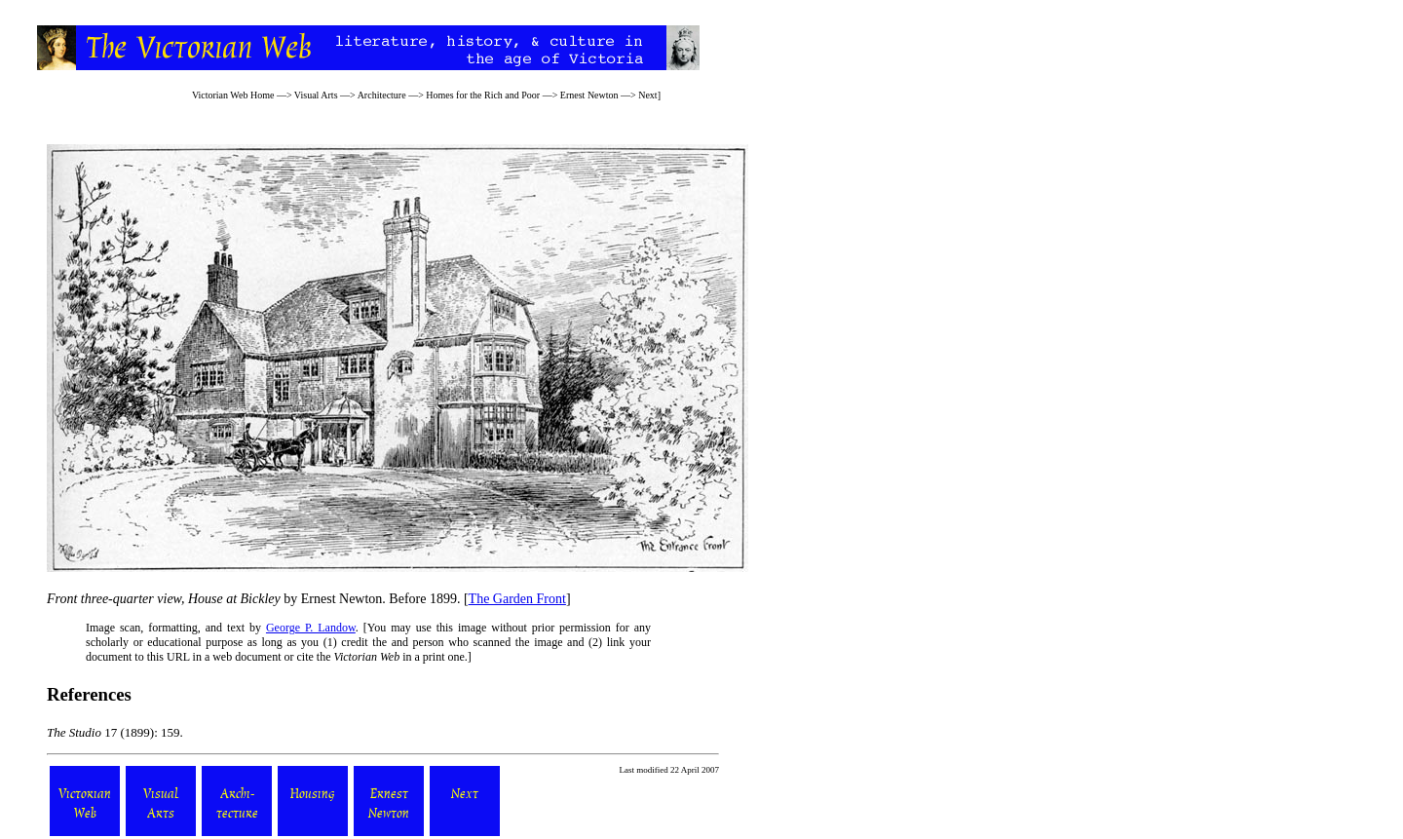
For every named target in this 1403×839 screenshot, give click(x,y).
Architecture (382, 95)
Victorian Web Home (233, 95)
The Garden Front (517, 598)
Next (647, 95)
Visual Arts (316, 95)
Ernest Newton (589, 95)
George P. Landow (311, 627)
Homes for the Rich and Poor (483, 95)
